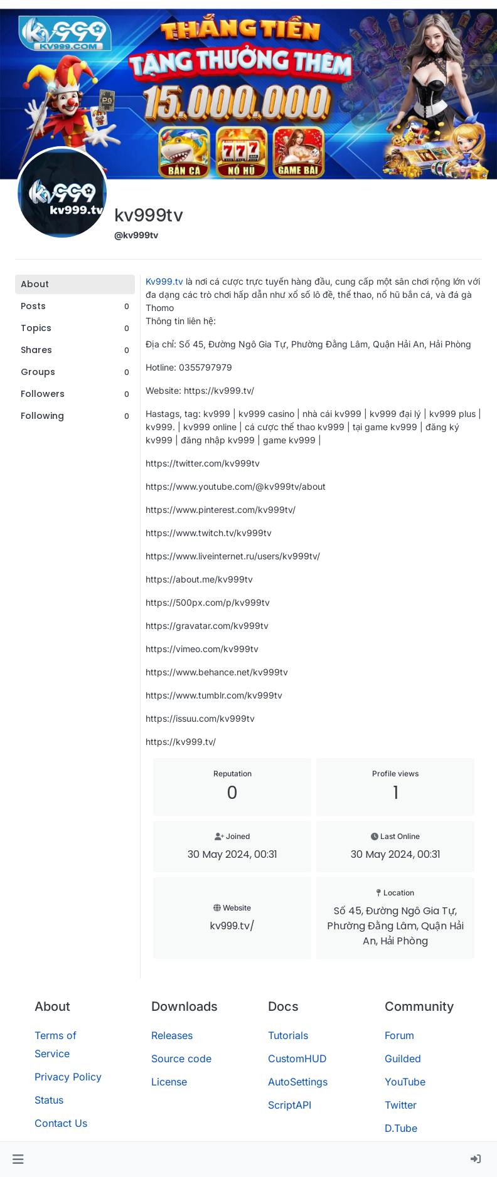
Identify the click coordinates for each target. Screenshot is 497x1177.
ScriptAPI (289, 1105)
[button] (18, 1159)
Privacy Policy (68, 1076)
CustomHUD (297, 1058)
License (169, 1081)
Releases (172, 1035)
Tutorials (288, 1035)
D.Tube (401, 1128)
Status (49, 1100)
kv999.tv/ (232, 926)
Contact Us (61, 1123)
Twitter (401, 1105)
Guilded (403, 1058)
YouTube (405, 1081)
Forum (399, 1035)
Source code (181, 1058)
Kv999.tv (164, 281)
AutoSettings (298, 1081)
